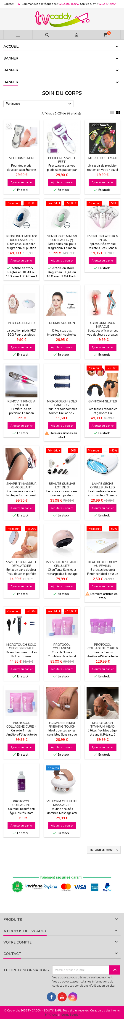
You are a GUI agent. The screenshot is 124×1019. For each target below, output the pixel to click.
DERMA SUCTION (62, 323)
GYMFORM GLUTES (102, 401)
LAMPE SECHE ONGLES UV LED (102, 486)
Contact (8, 4)
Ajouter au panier (21, 182)
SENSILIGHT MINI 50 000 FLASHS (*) (62, 238)
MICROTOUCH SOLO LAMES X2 (62, 403)
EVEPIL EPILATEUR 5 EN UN (102, 238)
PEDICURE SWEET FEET (62, 160)
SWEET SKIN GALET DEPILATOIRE (21, 564)
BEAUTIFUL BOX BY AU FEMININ (102, 564)
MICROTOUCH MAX (102, 158)
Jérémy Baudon (70, 1014)
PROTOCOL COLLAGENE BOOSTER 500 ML (21, 805)
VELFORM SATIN (21, 158)
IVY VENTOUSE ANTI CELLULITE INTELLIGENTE (61, 566)
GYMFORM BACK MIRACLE (102, 325)
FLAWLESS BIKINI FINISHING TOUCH (62, 725)
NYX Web (51, 1014)
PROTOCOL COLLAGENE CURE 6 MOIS (102, 648)
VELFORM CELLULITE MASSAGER (62, 803)
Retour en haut (104, 850)
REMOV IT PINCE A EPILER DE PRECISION (21, 405)
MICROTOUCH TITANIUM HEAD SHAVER (102, 726)
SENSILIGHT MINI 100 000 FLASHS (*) (21, 238)
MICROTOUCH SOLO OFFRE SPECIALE (21, 647)
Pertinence (39, 104)
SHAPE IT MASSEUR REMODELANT (21, 486)
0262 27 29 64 (107, 4)
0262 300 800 (67, 4)
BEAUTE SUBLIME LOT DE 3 (62, 486)
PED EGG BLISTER (21, 323)
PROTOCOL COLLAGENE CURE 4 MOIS (21, 726)
